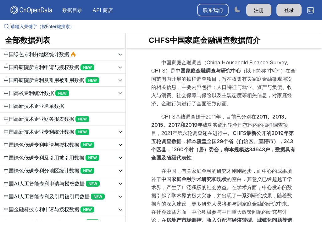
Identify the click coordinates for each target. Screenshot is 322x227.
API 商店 (102, 10)
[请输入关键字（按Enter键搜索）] (163, 26)
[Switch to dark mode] (237, 9)
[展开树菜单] (62, 54)
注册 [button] (259, 10)
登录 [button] (289, 10)
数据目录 (72, 10)
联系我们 (213, 10)
